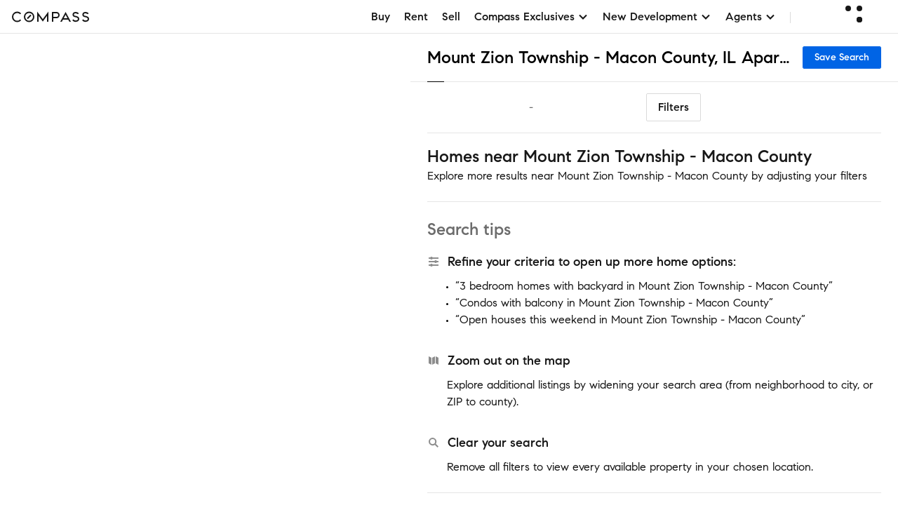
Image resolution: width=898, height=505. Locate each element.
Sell (451, 16)
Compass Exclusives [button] (531, 16)
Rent (416, 16)
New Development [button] (657, 16)
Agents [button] (750, 16)
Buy (380, 16)
